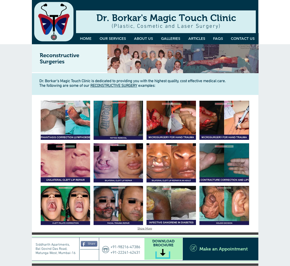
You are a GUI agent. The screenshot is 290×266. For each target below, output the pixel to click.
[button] (170, 38)
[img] (145, 58)
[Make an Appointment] (220, 249)
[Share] (89, 244)
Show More (144, 228)
